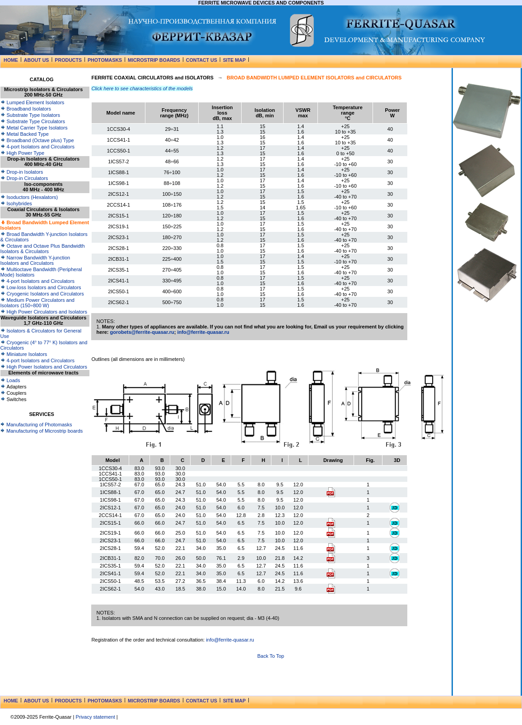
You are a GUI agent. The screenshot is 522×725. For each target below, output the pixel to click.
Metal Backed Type (24, 134)
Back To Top (270, 656)
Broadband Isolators (25, 108)
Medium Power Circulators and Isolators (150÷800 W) (37, 302)
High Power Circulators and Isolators (44, 311)
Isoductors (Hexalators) (29, 197)
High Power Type (22, 153)
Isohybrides (16, 203)
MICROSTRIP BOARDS (154, 60)
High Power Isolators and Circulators (44, 366)
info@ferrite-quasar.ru (203, 332)
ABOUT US (36, 60)
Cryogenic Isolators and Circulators (42, 293)
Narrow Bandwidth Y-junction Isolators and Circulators (35, 260)
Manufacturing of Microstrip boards (41, 431)
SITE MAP (234, 60)
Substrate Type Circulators (32, 121)
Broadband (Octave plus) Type (37, 140)
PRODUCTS (68, 60)
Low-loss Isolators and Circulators (40, 287)
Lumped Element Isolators (32, 102)
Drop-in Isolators (21, 172)
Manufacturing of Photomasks (36, 424)
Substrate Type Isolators (30, 115)
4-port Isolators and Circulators (37, 146)
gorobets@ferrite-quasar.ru (142, 332)
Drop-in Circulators (24, 178)
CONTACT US (201, 60)
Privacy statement (95, 717)
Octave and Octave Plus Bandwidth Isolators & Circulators (42, 248)
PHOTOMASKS (105, 60)
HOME (11, 60)
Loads (10, 380)
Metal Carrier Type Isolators (34, 127)
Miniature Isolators (23, 354)
